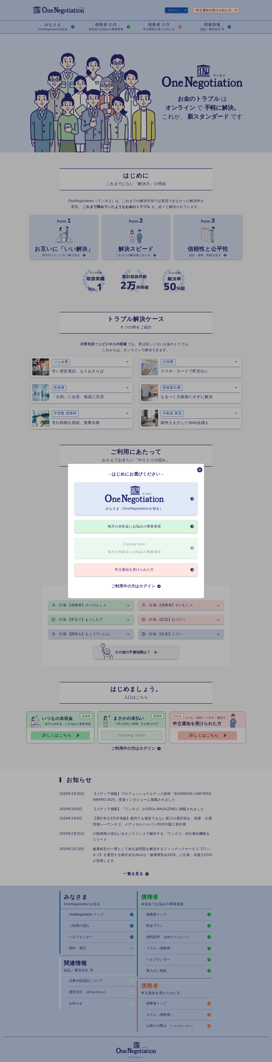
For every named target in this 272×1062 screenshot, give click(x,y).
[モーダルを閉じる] (199, 469)
